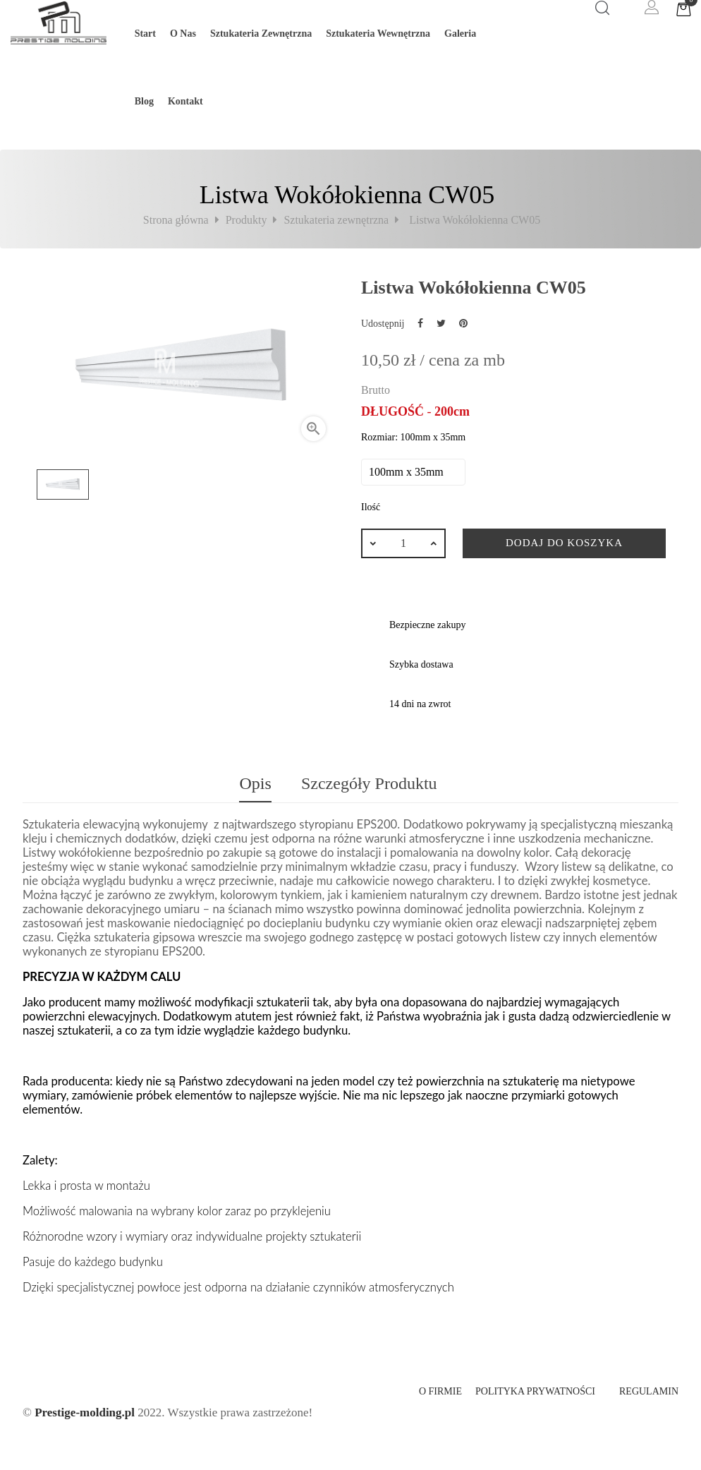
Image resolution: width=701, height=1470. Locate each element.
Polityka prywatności (535, 1391)
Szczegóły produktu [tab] (369, 783)
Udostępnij (420, 323)
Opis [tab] (255, 783)
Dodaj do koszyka (564, 542)
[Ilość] (403, 543)
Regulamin (648, 1391)
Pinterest (463, 323)
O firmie (440, 1391)
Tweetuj (441, 323)
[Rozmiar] (413, 472)
